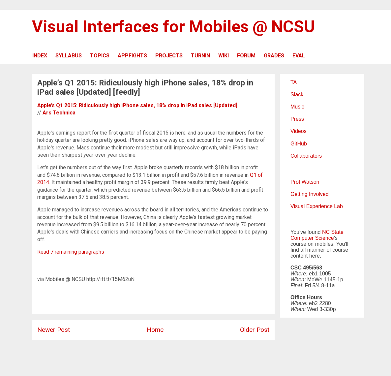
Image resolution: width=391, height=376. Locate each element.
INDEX (39, 55)
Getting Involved (309, 194)
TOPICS (99, 55)
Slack (296, 94)
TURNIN (200, 55)
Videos (298, 131)
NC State (333, 232)
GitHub (298, 143)
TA (293, 82)
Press (297, 119)
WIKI (223, 55)
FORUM (246, 55)
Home (155, 329)
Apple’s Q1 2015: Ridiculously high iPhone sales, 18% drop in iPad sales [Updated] (137, 105)
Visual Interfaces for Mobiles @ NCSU (173, 26)
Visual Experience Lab (316, 206)
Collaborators (306, 156)
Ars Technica (59, 113)
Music (297, 107)
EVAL (298, 55)
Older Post (254, 329)
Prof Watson (304, 182)
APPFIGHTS (132, 55)
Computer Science (312, 238)
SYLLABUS (68, 55)
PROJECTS (169, 55)
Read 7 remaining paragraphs (70, 252)
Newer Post (53, 329)
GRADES (274, 55)
